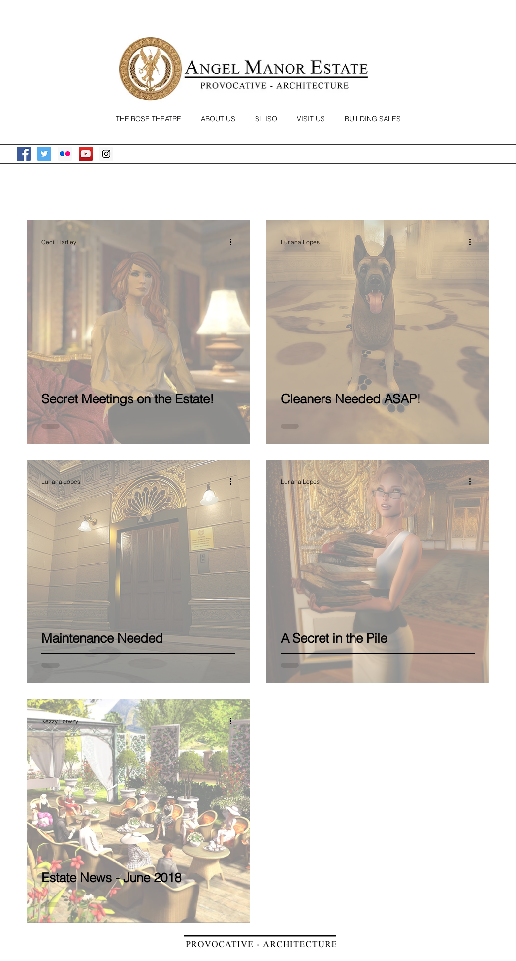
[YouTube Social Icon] (86, 154)
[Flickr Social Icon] (65, 154)
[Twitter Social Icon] (44, 154)
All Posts (40, 190)
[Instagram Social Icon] (106, 154)
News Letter (272, 190)
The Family (90, 190)
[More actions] (234, 242)
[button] (477, 192)
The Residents (212, 190)
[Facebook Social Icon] (24, 154)
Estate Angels (148, 190)
